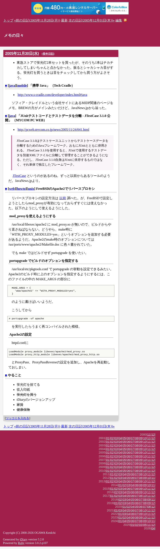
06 (128, 440)
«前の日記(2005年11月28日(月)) (37, 20)
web (12, 188)
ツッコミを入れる (17, 420)
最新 (64, 20)
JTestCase (19, 176)
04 (120, 440)
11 (149, 437)
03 (116, 440)
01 (107, 440)
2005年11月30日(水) (22, 53)
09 (140, 440)
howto (21, 188)
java (12, 85)
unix (31, 188)
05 (124, 440)
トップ (8, 20)
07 (132, 440)
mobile (22, 85)
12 (153, 437)
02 (112, 440)
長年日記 (48, 53)
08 (136, 440)
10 (144, 440)
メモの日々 (14, 35)
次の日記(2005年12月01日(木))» (92, 20)
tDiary (24, 542)
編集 (118, 20)
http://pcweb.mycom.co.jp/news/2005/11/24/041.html (53, 129)
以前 (62, 198)
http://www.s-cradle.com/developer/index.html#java (52, 94)
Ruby (21, 545)
